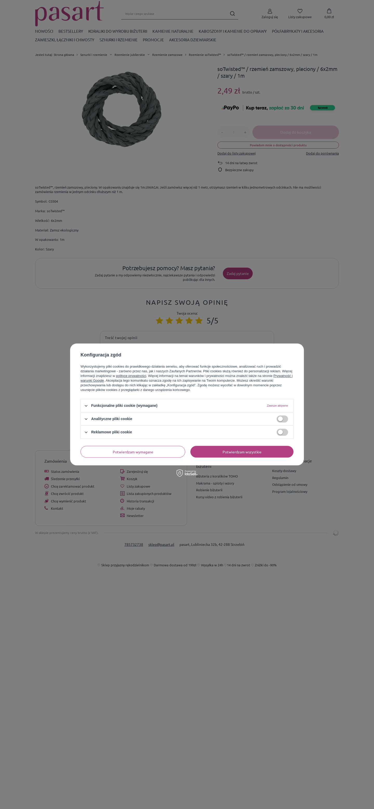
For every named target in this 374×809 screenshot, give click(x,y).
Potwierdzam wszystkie (242, 451)
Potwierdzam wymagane (133, 451)
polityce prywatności (131, 376)
